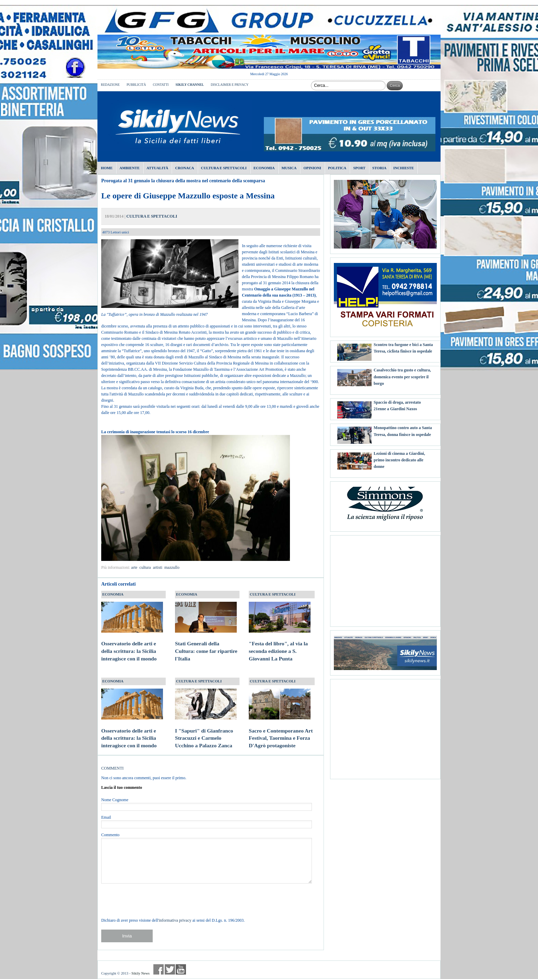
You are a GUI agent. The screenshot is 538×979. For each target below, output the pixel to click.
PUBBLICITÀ (136, 85)
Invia (127, 935)
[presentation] (153, 900)
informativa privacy (175, 920)
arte (134, 567)
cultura (145, 567)
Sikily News (140, 973)
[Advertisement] (385, 578)
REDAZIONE (110, 85)
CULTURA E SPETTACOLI (151, 216)
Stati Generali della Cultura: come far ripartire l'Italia (206, 644)
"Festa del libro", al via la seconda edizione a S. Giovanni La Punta (280, 644)
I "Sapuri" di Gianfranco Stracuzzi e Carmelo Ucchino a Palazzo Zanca (206, 731)
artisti (157, 567)
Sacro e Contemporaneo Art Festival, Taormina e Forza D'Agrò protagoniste (281, 731)
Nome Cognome (114, 799)
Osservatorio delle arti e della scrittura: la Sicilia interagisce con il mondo (132, 644)
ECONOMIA (113, 594)
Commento (110, 834)
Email (106, 817)
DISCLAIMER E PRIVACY (229, 85)
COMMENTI (112, 768)
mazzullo (171, 567)
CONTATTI (160, 85)
